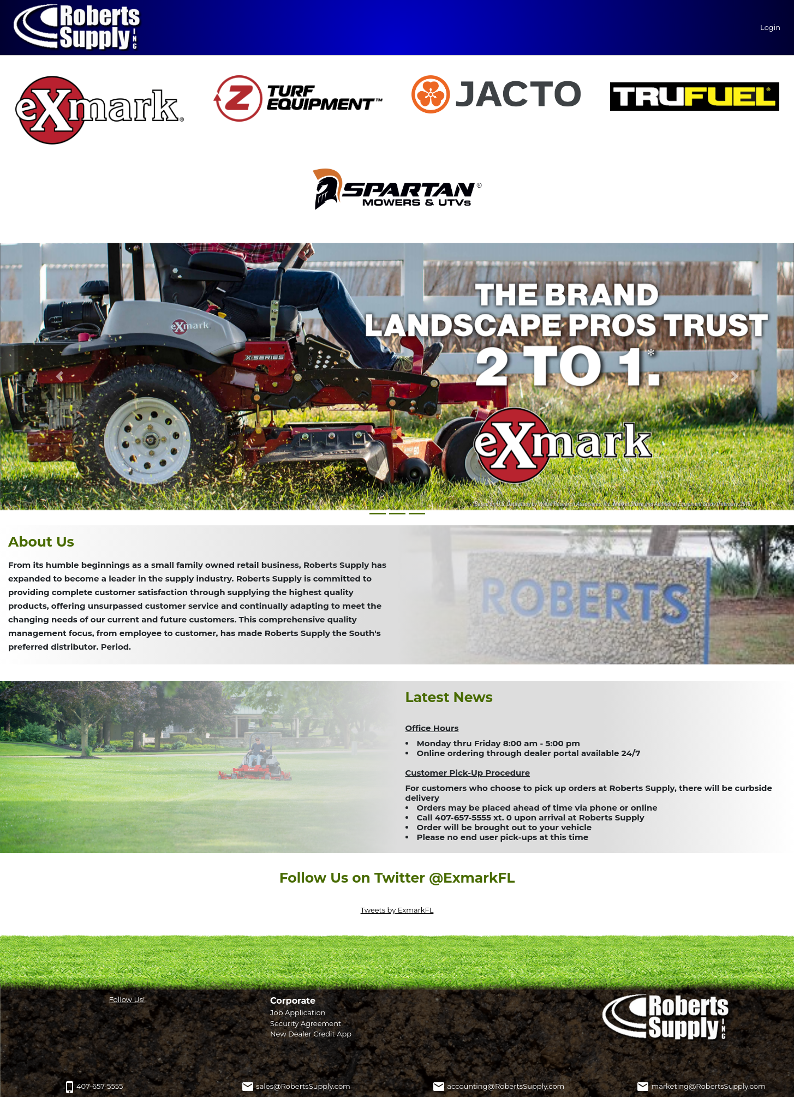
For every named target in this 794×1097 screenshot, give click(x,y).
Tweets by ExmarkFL (397, 910)
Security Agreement (305, 1023)
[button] (59, 376)
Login (770, 27)
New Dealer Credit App (310, 1033)
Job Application (298, 1012)
